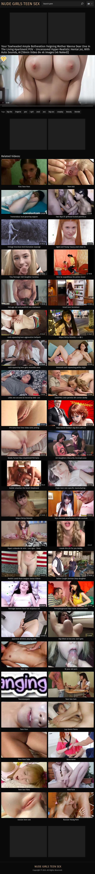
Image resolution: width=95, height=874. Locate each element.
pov (25, 112)
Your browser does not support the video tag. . (47, 82)
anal (38, 112)
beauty (69, 112)
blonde (77, 112)
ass (44, 112)
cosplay (60, 112)
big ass (51, 112)
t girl (32, 112)
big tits (9, 112)
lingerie (18, 112)
